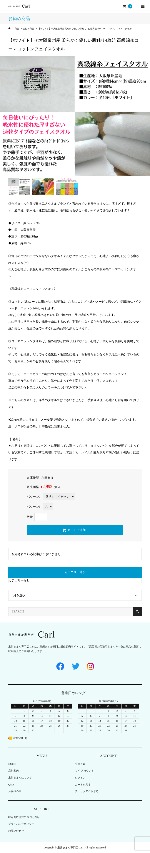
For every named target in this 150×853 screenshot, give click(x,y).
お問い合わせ (16, 830)
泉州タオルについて (20, 777)
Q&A (11, 784)
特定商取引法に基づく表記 (24, 817)
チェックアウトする (86, 791)
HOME (12, 763)
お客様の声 (14, 791)
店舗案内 (13, 770)
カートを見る (83, 784)
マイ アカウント (84, 770)
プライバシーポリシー (21, 823)
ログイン (80, 777)
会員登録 (80, 763)
